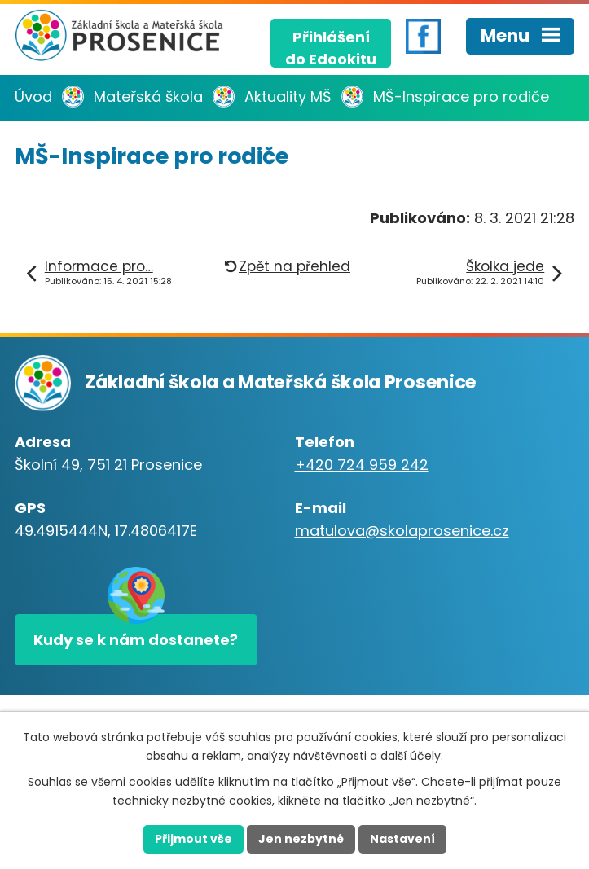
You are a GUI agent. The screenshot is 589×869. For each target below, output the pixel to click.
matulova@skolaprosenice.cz (402, 530)
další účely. (411, 756)
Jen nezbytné (301, 839)
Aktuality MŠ (288, 96)
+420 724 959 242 (362, 464)
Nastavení (402, 839)
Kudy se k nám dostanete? (135, 640)
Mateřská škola (148, 96)
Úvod (33, 96)
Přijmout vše (193, 839)
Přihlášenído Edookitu (330, 47)
